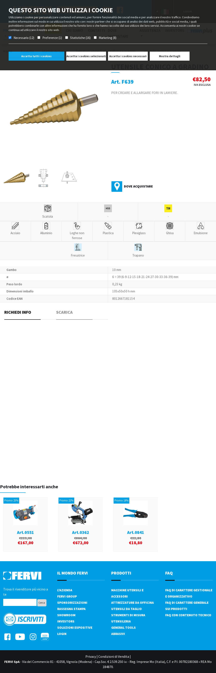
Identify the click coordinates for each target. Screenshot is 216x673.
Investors (65, 621)
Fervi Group (67, 596)
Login (61, 634)
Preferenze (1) (52, 38)
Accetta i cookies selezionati (86, 56)
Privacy (90, 656)
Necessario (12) (24, 38)
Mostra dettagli (169, 56)
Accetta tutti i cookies (36, 56)
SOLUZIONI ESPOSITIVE (74, 627)
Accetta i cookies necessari (128, 56)
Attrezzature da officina (132, 603)
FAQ (169, 573)
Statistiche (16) (80, 38)
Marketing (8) (107, 38)
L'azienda (64, 590)
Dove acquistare (138, 186)
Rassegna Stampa (71, 609)
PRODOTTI (121, 573)
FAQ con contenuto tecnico (188, 615)
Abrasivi (118, 634)
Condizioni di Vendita (113, 656)
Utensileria (121, 621)
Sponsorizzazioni (72, 603)
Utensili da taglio (126, 609)
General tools (123, 627)
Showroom (66, 615)
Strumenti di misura (128, 615)
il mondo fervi (72, 573)
